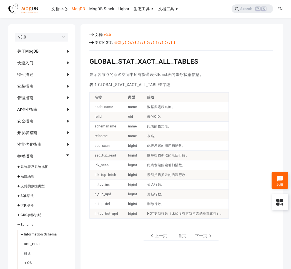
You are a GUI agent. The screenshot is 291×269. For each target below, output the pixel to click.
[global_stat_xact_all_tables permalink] (85, 60)
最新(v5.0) (122, 43)
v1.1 (172, 43)
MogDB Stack (101, 9)
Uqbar (123, 9)
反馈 (280, 181)
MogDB (78, 9)
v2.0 (163, 43)
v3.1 (136, 43)
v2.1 (154, 43)
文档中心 (59, 9)
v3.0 (107, 35)
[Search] (253, 8)
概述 (27, 253)
